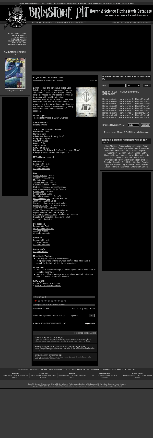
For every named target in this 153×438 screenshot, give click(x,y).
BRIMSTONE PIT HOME (17, 44)
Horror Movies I (109, 117)
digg (86, 309)
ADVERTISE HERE (19, 43)
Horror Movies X (142, 111)
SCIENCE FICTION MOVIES (57, 22)
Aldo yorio (37, 219)
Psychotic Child (126, 160)
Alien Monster (111, 146)
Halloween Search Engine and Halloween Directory (72, 376)
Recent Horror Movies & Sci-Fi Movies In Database (126, 132)
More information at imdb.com (48, 285)
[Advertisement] (15, 146)
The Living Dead (130, 369)
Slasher (136, 162)
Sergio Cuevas (39, 194)
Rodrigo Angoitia (40, 187)
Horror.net (15, 373)
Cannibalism (123, 148)
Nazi (143, 157)
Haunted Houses (104, 373)
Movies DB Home (127, 3)
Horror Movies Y (142, 113)
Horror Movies (137, 373)
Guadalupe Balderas (42, 189)
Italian (110, 157)
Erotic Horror (131, 151)
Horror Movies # (142, 117)
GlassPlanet (118, 386)
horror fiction (51, 375)
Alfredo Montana (40, 210)
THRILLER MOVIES (18, 39)
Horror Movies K (126, 101)
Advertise (116, 3)
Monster (127, 157)
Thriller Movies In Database (76, 3)
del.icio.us (76, 309)
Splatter (108, 164)
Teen (138, 164)
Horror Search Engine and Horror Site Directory (15, 376)
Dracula (120, 151)
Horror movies (36, 375)
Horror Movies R (126, 117)
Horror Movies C (109, 104)
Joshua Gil (38, 201)
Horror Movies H (109, 115)
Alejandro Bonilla (40, 251)
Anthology (136, 146)
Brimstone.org (45, 384)
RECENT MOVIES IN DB (17, 34)
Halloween (95, 369)
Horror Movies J (126, 99)
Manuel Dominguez (41, 198)
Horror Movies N (126, 108)
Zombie (144, 167)
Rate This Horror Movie (69, 150)
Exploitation (144, 151)
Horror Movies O (126, 111)
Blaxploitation (110, 148)
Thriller (145, 164)
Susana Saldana (40, 182)
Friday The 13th (83, 369)
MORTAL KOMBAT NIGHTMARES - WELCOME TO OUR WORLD (60, 346)
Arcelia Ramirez (40, 175)
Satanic (116, 162)
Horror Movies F (109, 111)
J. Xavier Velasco (40, 166)
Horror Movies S (142, 99)
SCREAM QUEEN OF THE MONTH (48, 355)
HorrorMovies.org (34, 384)
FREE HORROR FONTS (17, 41)
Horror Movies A (109, 99)
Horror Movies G (109, 113)
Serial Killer (127, 162)
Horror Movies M (126, 106)
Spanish (145, 162)
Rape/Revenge (141, 160)
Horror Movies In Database (29, 3)
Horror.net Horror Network (117, 384)
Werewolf (125, 167)
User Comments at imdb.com (47, 283)
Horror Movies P (126, 113)
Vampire (115, 167)
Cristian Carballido (41, 185)
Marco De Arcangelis (42, 196)
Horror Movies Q (126, 115)
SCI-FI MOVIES (20, 37)
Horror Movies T (142, 101)
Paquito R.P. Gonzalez (43, 217)
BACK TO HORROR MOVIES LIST (50, 323)
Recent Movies (92, 3)
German (122, 153)
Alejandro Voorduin (41, 168)
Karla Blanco (38, 192)
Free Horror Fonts (105, 3)
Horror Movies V (142, 106)
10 (65, 300)
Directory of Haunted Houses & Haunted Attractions (104, 376)
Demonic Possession (139, 148)
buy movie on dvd (41, 309)
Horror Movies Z (142, 115)
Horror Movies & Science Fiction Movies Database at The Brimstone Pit (75, 384)
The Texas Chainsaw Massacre (51, 369)
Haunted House (126, 155)
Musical (136, 157)
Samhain (72, 373)
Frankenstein (111, 153)
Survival (130, 164)
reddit (92, 309)
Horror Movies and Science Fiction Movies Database (137, 376)
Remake (107, 162)
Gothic (144, 153)
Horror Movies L (126, 104)
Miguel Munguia (40, 212)
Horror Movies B (109, 101)
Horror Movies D (109, 106)
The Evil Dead (69, 369)
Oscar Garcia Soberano (43, 228)
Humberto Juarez (40, 205)
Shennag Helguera (41, 203)
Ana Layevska (39, 178)
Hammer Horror (111, 155)
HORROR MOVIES (38, 22)
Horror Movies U (142, 104)
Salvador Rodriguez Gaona (45, 215)
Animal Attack (125, 146)
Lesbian (118, 157)
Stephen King (119, 164)
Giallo (137, 153)
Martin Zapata (39, 180)
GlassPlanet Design (95, 386)
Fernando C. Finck (41, 164)
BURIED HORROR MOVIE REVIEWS (49, 337)
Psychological (111, 160)
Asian (145, 146)
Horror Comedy (142, 155)
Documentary (110, 151)
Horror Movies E (109, 108)
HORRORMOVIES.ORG (142, 22)
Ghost (130, 153)
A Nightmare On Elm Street (111, 369)
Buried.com (43, 373)
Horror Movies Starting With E (56, 152)
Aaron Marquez (40, 208)
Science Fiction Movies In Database (52, 3)
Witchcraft (135, 167)
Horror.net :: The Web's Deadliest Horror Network (64, 386)
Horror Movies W (142, 108)
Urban (107, 167)
